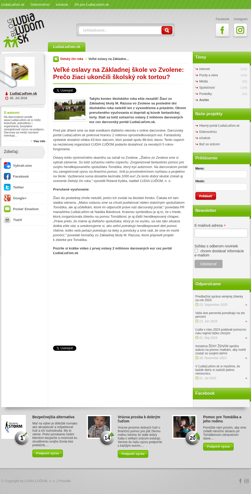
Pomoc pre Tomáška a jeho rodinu (222, 419)
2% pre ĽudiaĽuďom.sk (91, 4)
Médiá (203, 81)
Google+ (15, 198)
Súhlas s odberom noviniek (216, 246)
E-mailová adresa (210, 225)
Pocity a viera (208, 75)
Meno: (199, 168)
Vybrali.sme (18, 165)
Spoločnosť (207, 87)
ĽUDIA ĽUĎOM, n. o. (40, 481)
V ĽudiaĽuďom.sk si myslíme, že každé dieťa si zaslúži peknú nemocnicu (217, 369)
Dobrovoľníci (40, 4)
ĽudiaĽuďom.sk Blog (24, 30)
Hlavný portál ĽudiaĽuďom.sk (219, 125)
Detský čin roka (71, 58)
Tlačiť (13, 220)
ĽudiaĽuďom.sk (12, 4)
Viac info (39, 141)
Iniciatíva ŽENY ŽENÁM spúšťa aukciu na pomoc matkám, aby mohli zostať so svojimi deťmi (220, 349)
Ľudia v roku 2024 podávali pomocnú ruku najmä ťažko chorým (220, 331)
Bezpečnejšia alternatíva (53, 417)
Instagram (246, 481)
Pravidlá (64, 481)
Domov (56, 59)
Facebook (16, 176)
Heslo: (200, 181)
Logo (125, 481)
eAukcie (62, 4)
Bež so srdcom (209, 144)
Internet (204, 69)
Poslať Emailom (21, 209)
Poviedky (205, 94)
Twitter (14, 187)
